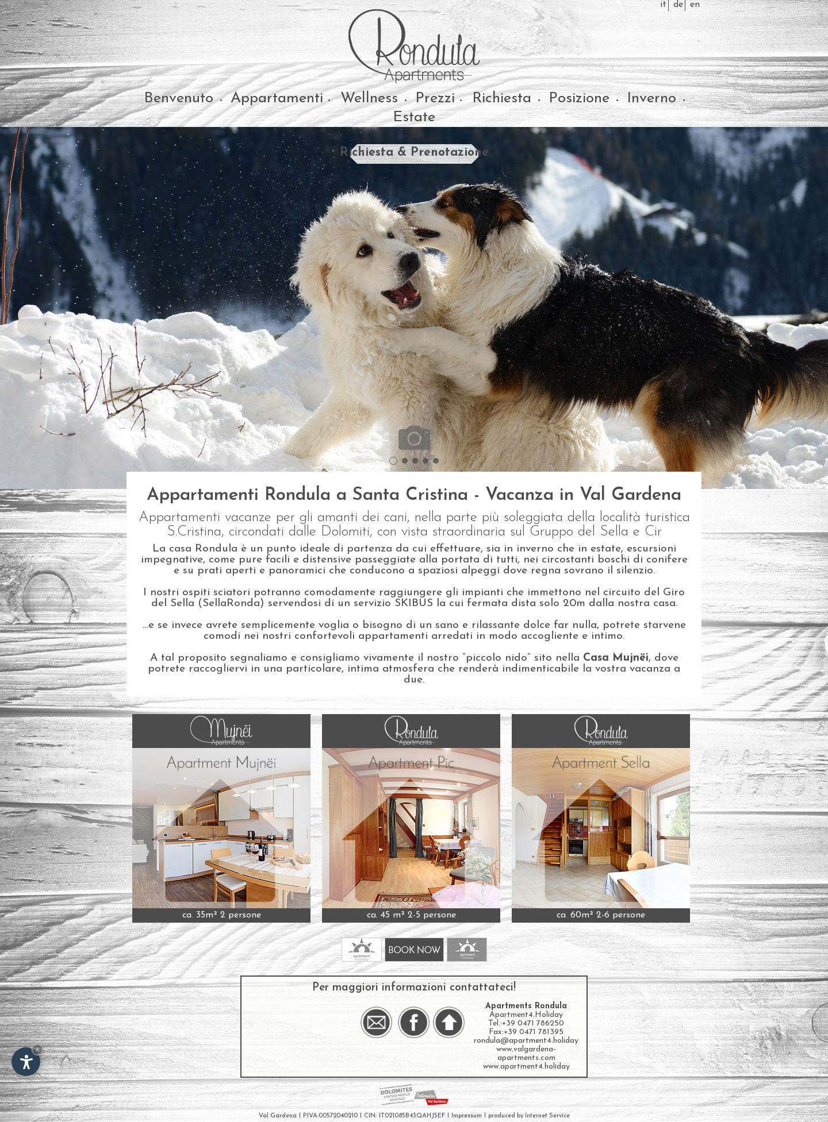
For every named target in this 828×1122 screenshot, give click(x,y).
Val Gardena (278, 1116)
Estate (414, 117)
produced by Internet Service (529, 1116)
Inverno (651, 98)
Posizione (579, 98)
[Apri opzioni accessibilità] (26, 1061)
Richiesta (501, 98)
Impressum (466, 1116)
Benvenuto (178, 98)
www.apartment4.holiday (526, 1066)
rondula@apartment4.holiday (526, 1040)
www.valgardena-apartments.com (526, 1053)
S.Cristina (194, 532)
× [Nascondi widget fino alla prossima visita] (37, 1049)
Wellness (369, 98)
